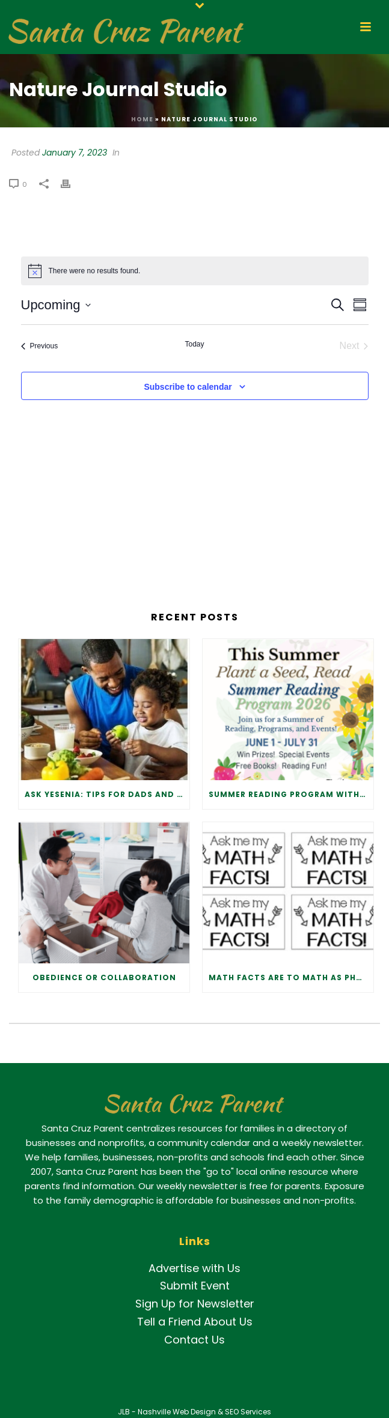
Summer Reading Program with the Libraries (291, 794)
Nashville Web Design (177, 1412)
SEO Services (248, 1412)
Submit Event (195, 1285)
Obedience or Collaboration (104, 977)
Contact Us (194, 1339)
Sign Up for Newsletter (194, 1303)
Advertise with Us (194, 1268)
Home (142, 119)
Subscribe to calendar (187, 387)
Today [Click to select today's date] (194, 344)
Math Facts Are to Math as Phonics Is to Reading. (291, 977)
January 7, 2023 (74, 153)
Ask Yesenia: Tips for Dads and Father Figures (107, 794)
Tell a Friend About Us (195, 1321)
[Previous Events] (39, 346)
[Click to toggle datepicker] (56, 305)
